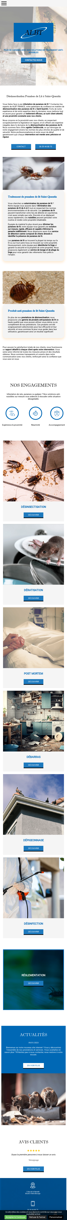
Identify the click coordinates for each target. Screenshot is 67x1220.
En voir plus (33, 1065)
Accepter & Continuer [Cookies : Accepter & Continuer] (15, 1217)
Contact (21, 146)
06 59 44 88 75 (45, 146)
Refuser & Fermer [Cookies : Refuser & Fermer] (37, 1217)
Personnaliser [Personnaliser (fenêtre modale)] (55, 1217)
